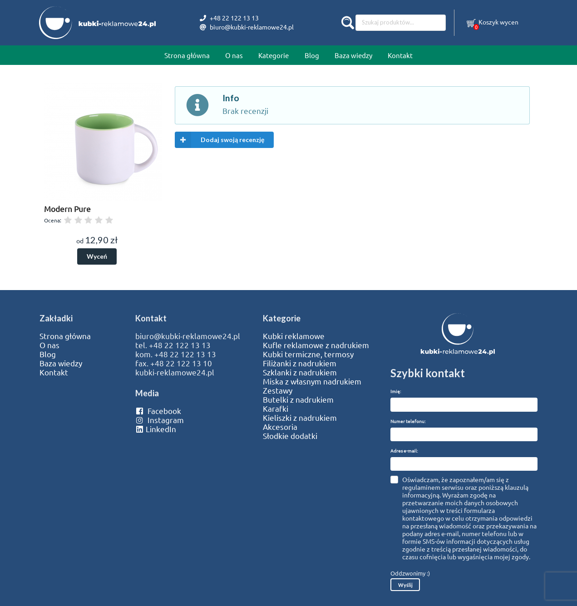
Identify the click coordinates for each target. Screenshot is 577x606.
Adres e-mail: (404, 450)
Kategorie (273, 55)
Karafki (275, 408)
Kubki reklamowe (294, 335)
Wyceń (97, 256)
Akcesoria (280, 426)
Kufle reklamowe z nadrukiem (316, 345)
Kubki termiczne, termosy (308, 354)
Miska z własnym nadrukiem (312, 381)
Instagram (159, 419)
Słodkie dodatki (290, 435)
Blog (312, 55)
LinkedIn (155, 429)
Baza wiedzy (353, 55)
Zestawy (277, 390)
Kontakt (400, 55)
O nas (234, 55)
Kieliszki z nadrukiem (300, 417)
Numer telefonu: (407, 421)
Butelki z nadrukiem (298, 399)
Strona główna (187, 55)
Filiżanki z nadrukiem (299, 363)
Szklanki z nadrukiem (300, 372)
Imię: (395, 391)
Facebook (158, 410)
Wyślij (405, 585)
